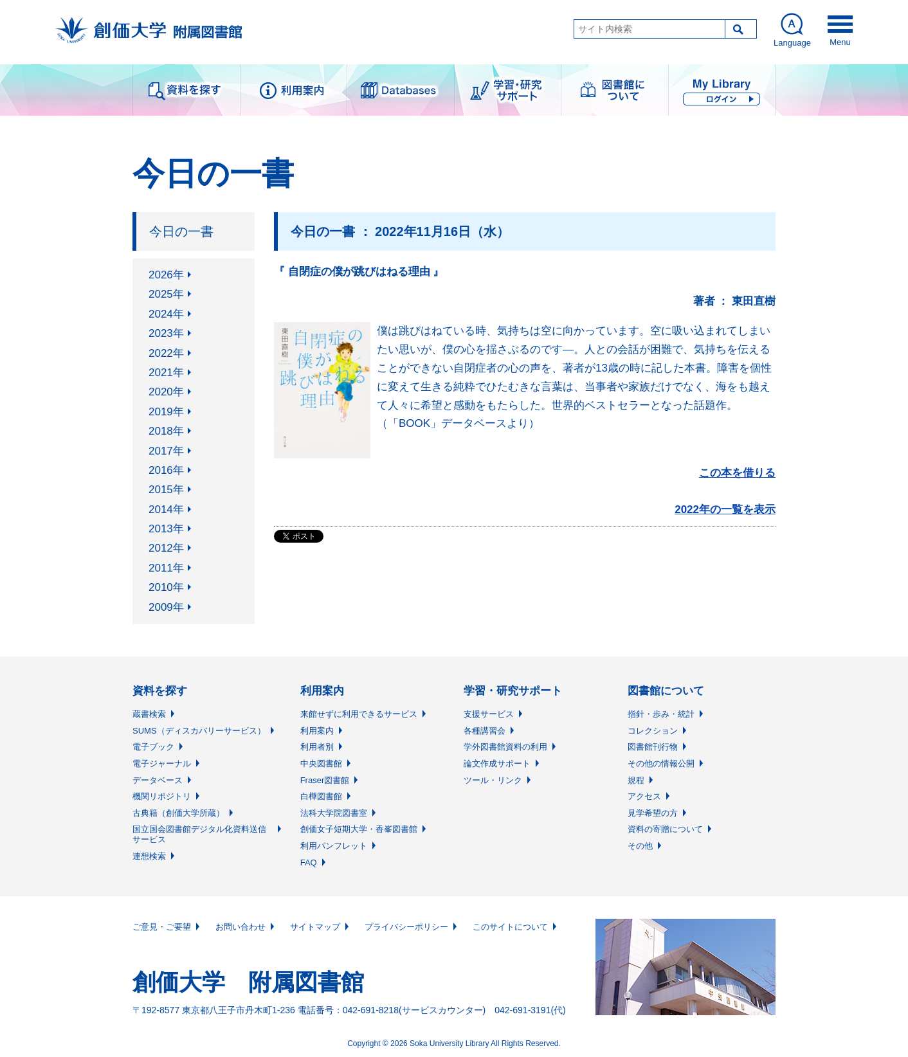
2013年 (166, 529)
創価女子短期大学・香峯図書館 (358, 829)
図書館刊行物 (653, 747)
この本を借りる (737, 473)
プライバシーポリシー (406, 927)
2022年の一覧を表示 (725, 509)
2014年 (166, 509)
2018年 (166, 431)
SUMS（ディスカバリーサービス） (199, 731)
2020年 (166, 392)
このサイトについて (510, 927)
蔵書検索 (149, 714)
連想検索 (149, 856)
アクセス (644, 796)
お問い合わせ (240, 927)
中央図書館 (321, 763)
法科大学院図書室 (333, 813)
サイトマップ (315, 927)
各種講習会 (484, 731)
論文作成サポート (497, 763)
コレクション (653, 731)
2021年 (166, 372)
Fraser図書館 (325, 780)
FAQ (308, 862)
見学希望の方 (653, 813)
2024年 (166, 314)
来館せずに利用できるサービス (358, 714)
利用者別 (317, 747)
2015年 (166, 489)
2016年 (166, 470)
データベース (157, 780)
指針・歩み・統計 (661, 714)
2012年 (166, 548)
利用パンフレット (333, 846)
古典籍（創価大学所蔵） (178, 813)
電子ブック (153, 747)
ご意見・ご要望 (161, 927)
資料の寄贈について (665, 829)
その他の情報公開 (661, 763)
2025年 (166, 294)
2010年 (166, 587)
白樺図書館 (321, 796)
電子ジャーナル (161, 763)
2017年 (166, 451)
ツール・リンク (493, 780)
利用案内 (317, 731)
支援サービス (489, 714)
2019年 (166, 412)
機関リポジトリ (161, 796)
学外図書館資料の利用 (505, 747)
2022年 (166, 353)
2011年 (166, 568)
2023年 (166, 333)
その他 (640, 846)
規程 (636, 780)
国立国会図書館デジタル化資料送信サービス (199, 834)
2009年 (166, 607)
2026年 (166, 275)
